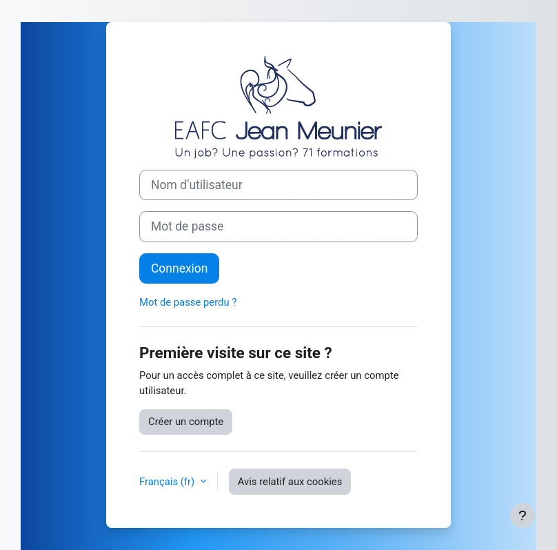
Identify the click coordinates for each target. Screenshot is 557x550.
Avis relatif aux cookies (290, 481)
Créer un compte (185, 421)
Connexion (179, 268)
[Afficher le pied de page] (522, 515)
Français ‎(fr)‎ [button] (168, 481)
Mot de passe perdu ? (187, 302)
